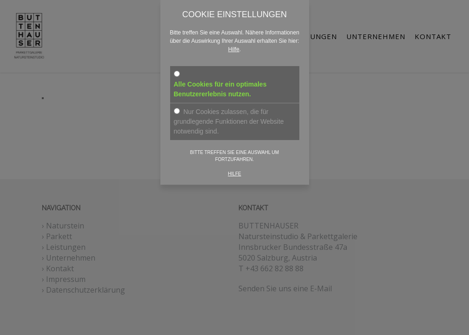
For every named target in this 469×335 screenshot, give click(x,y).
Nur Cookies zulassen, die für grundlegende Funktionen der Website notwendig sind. (229, 116)
